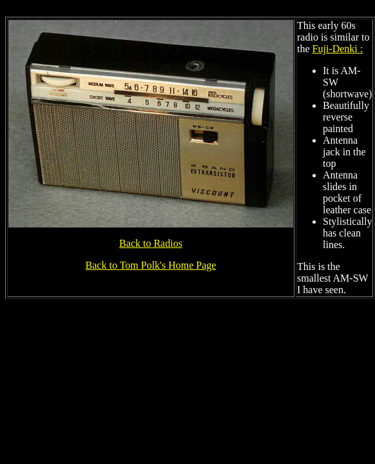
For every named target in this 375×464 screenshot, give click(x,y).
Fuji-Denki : (337, 48)
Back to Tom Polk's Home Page (151, 265)
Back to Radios (150, 243)
